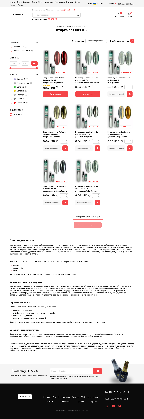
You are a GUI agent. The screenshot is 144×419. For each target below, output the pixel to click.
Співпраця (69, 2)
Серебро (18, 95)
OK (34, 63)
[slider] (10, 68)
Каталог (12, 2)
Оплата (34, 2)
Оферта (94, 402)
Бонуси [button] (77, 2)
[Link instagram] (49, 19)
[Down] (66, 142)
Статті (19, 2)
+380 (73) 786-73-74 (67, 10)
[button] (116, 4)
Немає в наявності (21, 51)
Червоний (19, 103)
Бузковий (19, 79)
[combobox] (96, 41)
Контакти (13, 5)
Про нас (20, 5)
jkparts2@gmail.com (117, 398)
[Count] (62, 87)
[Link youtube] (53, 19)
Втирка (16, 114)
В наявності (18, 47)
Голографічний (21, 83)
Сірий (17, 99)
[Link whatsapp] (56, 19)
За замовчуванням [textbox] (95, 41)
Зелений (18, 87)
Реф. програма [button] (60, 2)
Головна (59, 26)
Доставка (26, 2)
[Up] (66, 140)
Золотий (18, 91)
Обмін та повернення (45, 2)
